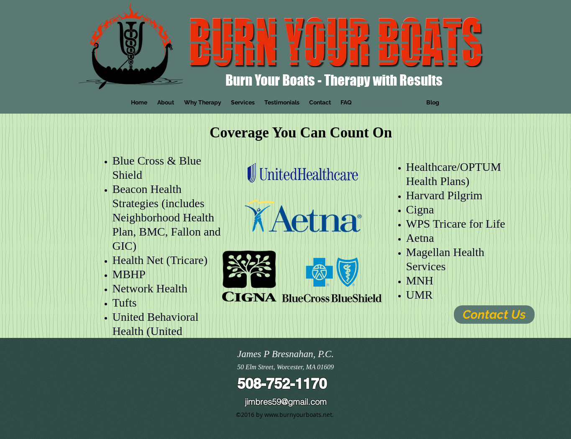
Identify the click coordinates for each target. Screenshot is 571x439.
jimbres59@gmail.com (286, 401)
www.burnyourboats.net (298, 415)
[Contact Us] (494, 314)
